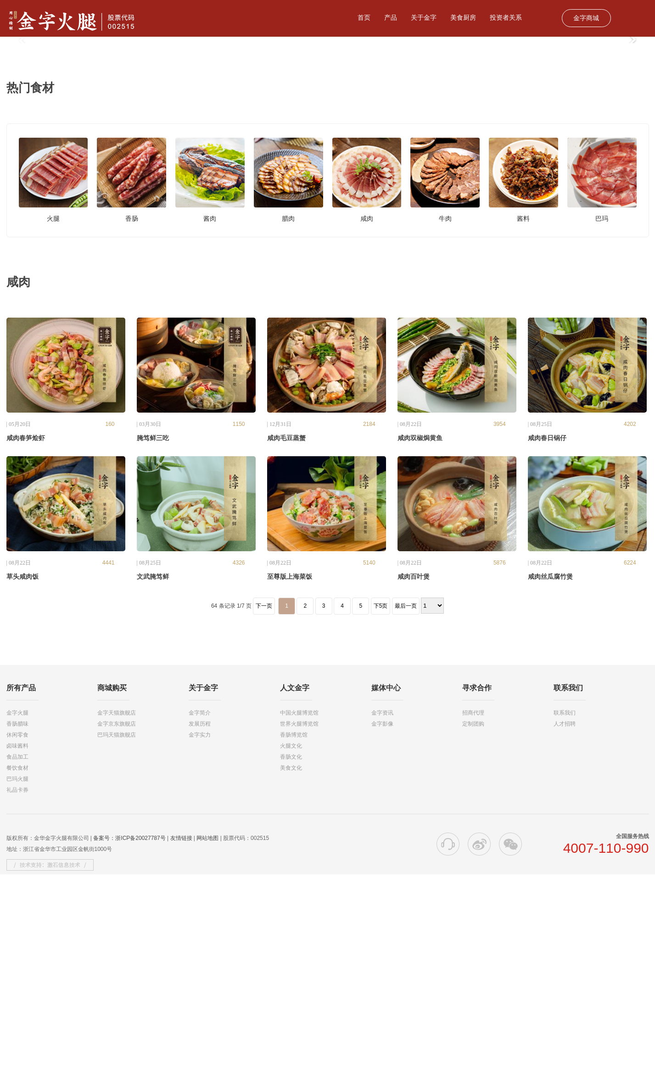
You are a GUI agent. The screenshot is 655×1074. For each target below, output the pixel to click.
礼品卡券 (17, 989)
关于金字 (424, 17)
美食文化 (291, 967)
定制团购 (473, 923)
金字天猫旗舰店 (116, 912)
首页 (364, 17)
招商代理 (473, 912)
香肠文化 (291, 956)
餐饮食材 (17, 967)
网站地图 (207, 1038)
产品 (390, 17)
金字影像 (382, 923)
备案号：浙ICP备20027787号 (129, 1038)
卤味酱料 (17, 945)
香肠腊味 (17, 923)
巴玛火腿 (17, 978)
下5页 (381, 805)
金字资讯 (382, 912)
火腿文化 (291, 945)
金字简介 (200, 912)
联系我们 (565, 912)
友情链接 (181, 1038)
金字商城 (586, 18)
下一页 (264, 805)
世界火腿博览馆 (299, 923)
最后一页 (406, 805)
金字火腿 (17, 912)
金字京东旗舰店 (116, 923)
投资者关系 (506, 17)
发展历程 (200, 923)
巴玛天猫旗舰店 (116, 934)
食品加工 (17, 956)
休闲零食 (17, 934)
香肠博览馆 (294, 934)
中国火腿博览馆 (299, 912)
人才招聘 (565, 923)
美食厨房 (463, 17)
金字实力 (200, 934)
